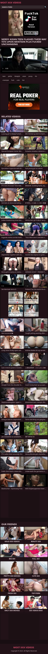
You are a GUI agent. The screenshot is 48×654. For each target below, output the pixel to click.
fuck (12, 80)
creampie (5, 80)
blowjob (17, 76)
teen (4, 76)
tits (36, 76)
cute (18, 80)
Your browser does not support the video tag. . (24, 60)
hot (23, 80)
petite (10, 76)
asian (24, 76)
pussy (30, 76)
